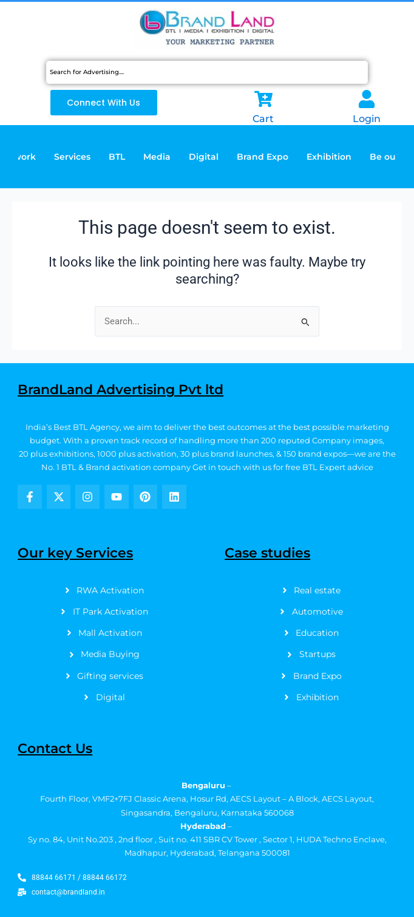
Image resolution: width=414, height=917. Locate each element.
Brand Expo (262, 156)
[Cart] (263, 99)
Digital (204, 156)
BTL (117, 156)
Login (367, 118)
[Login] (367, 99)
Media (157, 156)
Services (72, 156)
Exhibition (329, 156)
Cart (263, 118)
